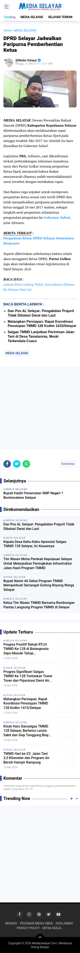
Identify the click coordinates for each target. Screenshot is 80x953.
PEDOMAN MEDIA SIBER (36, 923)
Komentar (67, 464)
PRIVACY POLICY (28, 928)
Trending (9, 17)
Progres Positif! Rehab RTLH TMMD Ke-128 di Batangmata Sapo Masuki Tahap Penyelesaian (26, 649)
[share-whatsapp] (26, 464)
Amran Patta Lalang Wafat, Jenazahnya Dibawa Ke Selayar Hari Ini (38, 287)
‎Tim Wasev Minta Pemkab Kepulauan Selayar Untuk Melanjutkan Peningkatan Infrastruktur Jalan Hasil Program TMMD (37, 563)
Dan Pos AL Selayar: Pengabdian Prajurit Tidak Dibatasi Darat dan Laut (38, 526)
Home (7, 30)
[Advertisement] (40, 408)
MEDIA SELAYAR (31, 17)
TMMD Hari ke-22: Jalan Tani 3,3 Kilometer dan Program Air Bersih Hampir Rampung (26, 758)
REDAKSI (11, 923)
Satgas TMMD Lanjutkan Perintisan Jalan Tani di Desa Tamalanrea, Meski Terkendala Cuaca (41, 336)
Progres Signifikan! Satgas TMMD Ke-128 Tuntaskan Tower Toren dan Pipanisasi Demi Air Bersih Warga (27, 676)
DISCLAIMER (64, 923)
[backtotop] (40, 938)
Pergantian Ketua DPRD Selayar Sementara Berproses (38, 241)
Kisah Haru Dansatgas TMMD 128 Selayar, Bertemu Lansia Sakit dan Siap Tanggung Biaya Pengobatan (26, 731)
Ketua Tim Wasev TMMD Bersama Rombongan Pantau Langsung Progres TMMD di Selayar (39, 605)
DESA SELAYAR (16, 668)
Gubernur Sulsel (57, 217)
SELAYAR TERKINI (60, 17)
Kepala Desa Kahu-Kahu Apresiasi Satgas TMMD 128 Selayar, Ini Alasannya (34, 544)
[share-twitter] (16, 464)
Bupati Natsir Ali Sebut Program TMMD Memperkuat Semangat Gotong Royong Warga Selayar (38, 585)
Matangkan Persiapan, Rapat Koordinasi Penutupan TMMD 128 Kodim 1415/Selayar (25, 703)
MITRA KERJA (51, 928)
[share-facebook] (7, 464)
